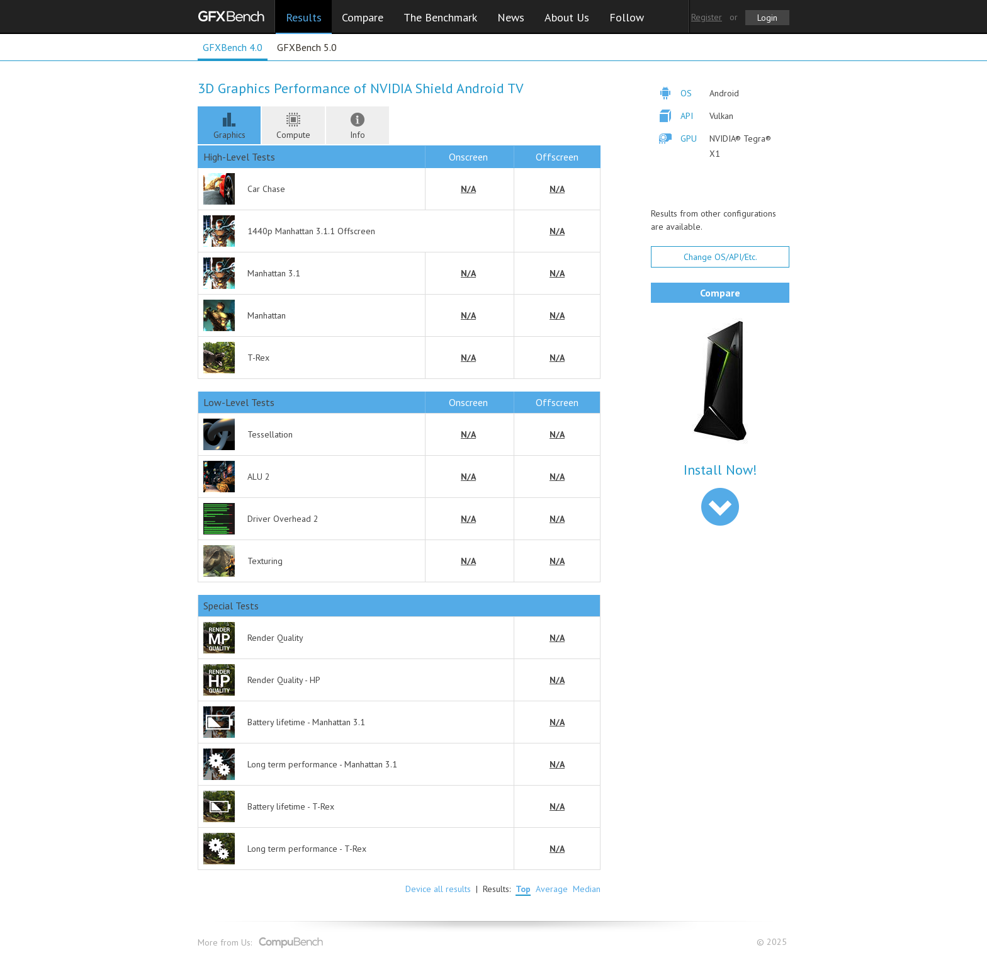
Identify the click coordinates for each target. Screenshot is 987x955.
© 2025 (773, 942)
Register (706, 17)
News (510, 17)
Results (304, 17)
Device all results (438, 889)
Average (552, 889)
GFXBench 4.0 (232, 47)
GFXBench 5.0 (307, 47)
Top (523, 889)
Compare (362, 17)
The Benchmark (440, 17)
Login (767, 17)
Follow (626, 17)
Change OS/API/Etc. (720, 257)
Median (587, 889)
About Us (566, 17)
